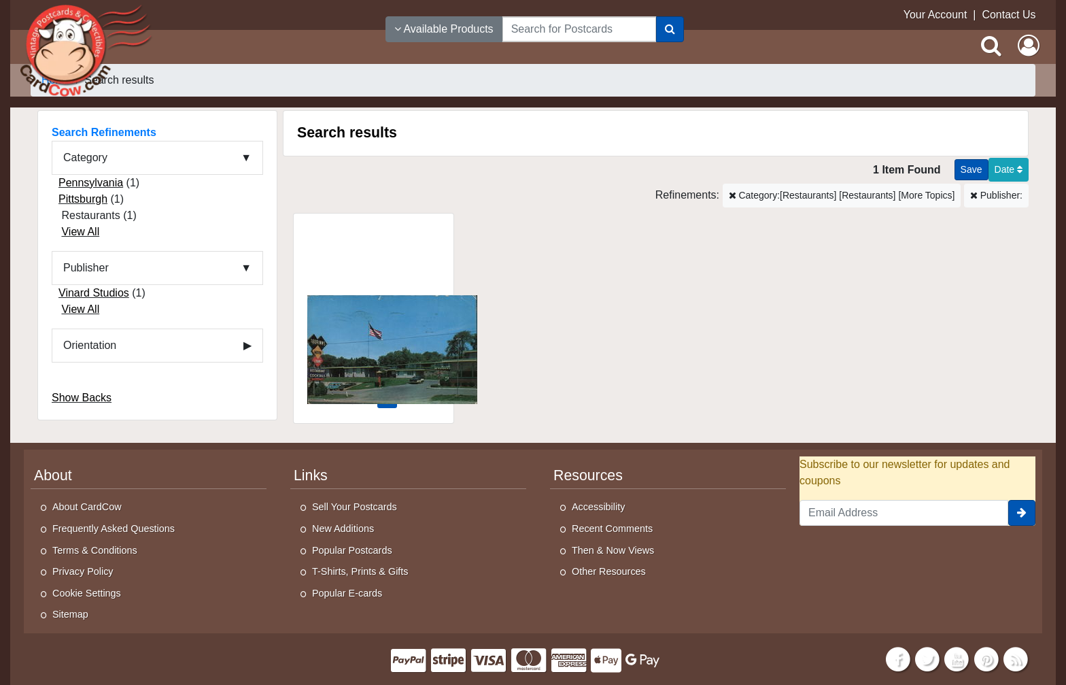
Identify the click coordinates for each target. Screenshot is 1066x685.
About (53, 475)
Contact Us (1008, 14)
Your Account (935, 14)
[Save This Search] (971, 169)
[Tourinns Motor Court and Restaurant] (373, 309)
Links (311, 475)
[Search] (670, 29)
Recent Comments (612, 528)
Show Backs (81, 397)
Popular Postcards (352, 550)
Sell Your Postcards (354, 506)
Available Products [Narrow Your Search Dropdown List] (444, 29)
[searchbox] (579, 29)
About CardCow (87, 506)
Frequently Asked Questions (113, 528)
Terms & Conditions (94, 550)
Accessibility (598, 506)
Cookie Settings (86, 593)
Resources (588, 475)
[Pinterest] (986, 658)
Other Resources (609, 571)
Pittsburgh (82, 199)
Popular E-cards (347, 593)
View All (80, 231)
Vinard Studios (93, 293)
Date (1008, 169)
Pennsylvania (90, 182)
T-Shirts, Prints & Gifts (360, 571)
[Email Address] (904, 513)
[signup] (1021, 513)
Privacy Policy (83, 571)
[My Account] (1028, 45)
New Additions (343, 528)
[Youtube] (957, 658)
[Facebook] (898, 658)
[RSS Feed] (1015, 658)
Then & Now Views (613, 550)
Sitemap (70, 614)
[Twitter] (927, 658)
